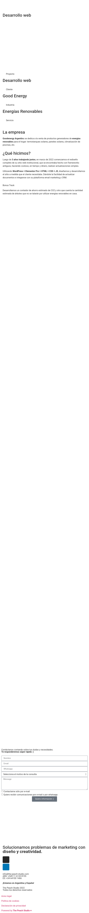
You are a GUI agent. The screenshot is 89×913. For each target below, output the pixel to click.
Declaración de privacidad (13, 905)
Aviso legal (6, 896)
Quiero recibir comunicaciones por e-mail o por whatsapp (31, 794)
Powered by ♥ (16, 910)
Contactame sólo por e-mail (17, 791)
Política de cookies (10, 901)
